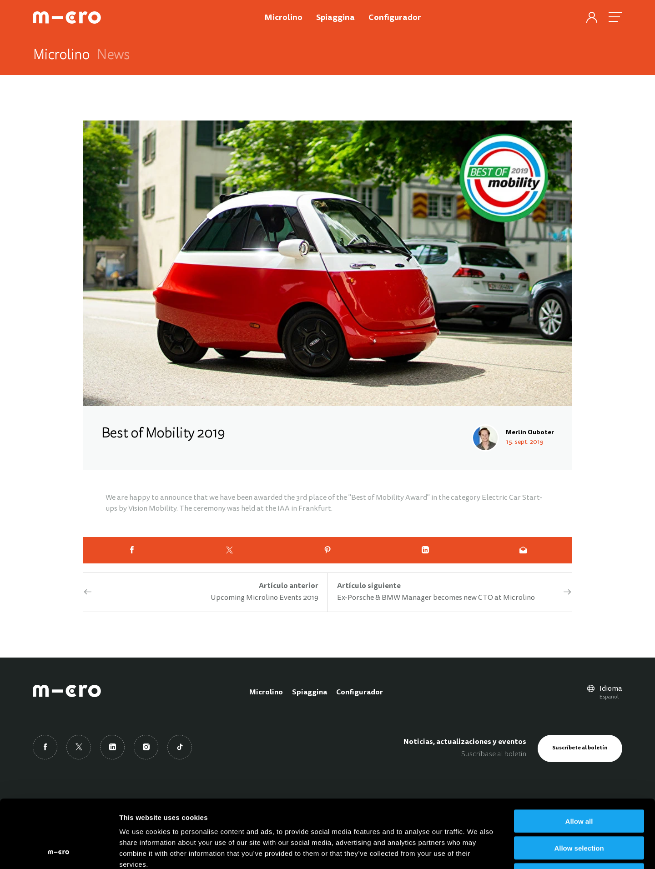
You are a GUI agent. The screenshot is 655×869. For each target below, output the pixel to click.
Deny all (579, 811)
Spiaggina (309, 692)
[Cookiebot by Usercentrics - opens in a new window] (59, 851)
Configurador (359, 692)
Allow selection (579, 784)
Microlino (266, 692)
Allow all (579, 757)
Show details (477, 851)
